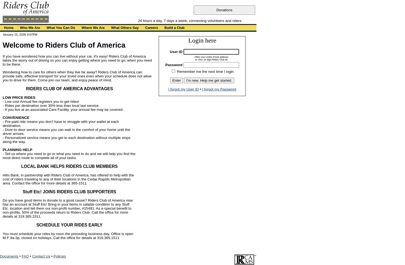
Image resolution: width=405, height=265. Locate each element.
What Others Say (125, 28)
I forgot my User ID (183, 89)
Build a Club (174, 28)
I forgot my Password (219, 89)
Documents (9, 256)
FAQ (25, 256)
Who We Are (30, 28)
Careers (151, 28)
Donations (224, 10)
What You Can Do (60, 28)
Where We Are (93, 28)
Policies (59, 256)
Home (9, 28)
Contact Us (41, 256)
